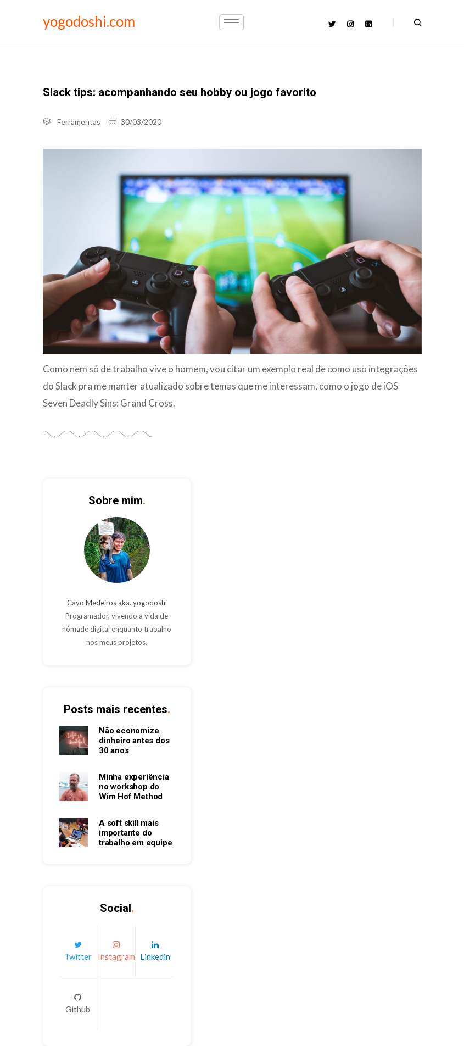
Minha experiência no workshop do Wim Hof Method (134, 787)
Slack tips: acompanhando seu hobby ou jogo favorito (179, 92)
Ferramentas (78, 121)
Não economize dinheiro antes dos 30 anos (134, 740)
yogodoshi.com (89, 21)
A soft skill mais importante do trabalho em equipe (135, 833)
